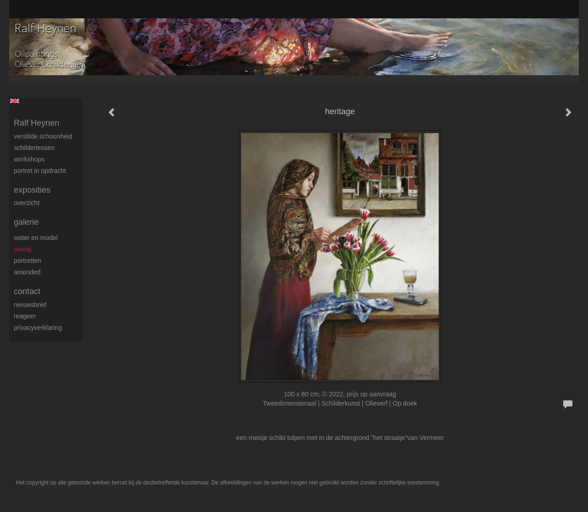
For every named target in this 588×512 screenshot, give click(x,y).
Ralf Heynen (36, 123)
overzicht (27, 202)
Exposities (32, 190)
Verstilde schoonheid (43, 136)
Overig (22, 249)
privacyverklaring (38, 327)
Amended (27, 272)
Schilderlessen (34, 147)
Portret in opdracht (40, 170)
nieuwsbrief (30, 304)
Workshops (29, 159)
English (14, 101)
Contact (27, 291)
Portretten (27, 260)
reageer (25, 316)
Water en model (36, 237)
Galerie (26, 222)
